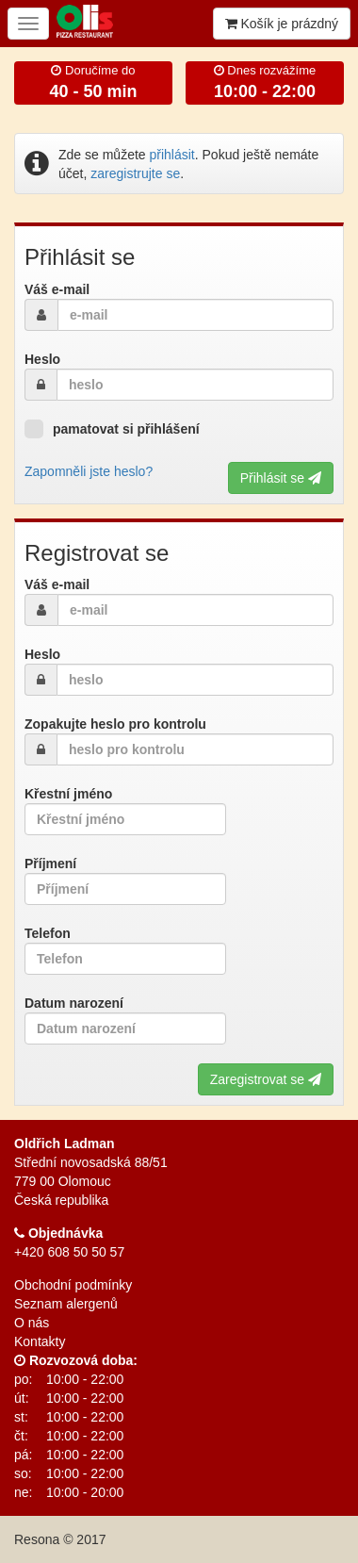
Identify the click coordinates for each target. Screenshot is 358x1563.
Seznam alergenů (66, 1303)
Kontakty (39, 1341)
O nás (31, 1322)
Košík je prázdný (281, 23)
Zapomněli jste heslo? (88, 471)
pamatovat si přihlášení (112, 429)
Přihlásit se (280, 477)
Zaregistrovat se (265, 1079)
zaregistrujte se (135, 173)
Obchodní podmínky (73, 1284)
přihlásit (172, 154)
